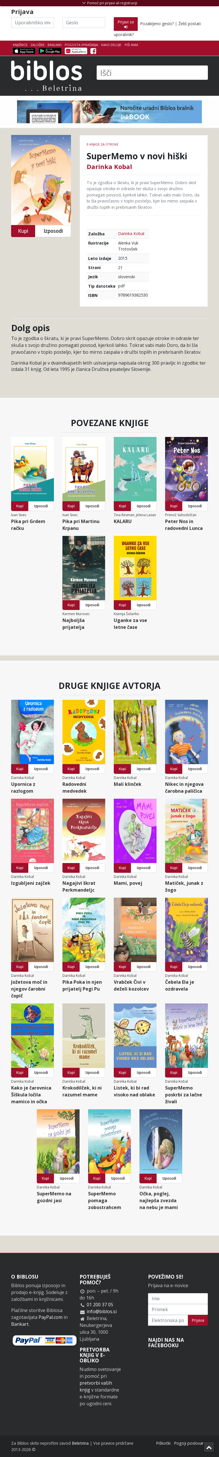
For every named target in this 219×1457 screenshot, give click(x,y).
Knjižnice (20, 45)
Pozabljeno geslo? (157, 23)
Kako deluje (111, 45)
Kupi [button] (23, 230)
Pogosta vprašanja (81, 45)
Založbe (37, 45)
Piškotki (163, 1443)
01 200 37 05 (100, 1304)
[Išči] (152, 72)
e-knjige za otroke (102, 144)
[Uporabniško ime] (32, 22)
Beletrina (80, 1443)
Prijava (198, 1320)
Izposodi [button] (53, 230)
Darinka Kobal (109, 166)
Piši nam (131, 45)
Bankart (20, 1324)
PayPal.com (50, 1317)
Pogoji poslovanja (191, 1443)
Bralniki (55, 45)
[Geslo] (83, 22)
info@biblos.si (102, 1311)
